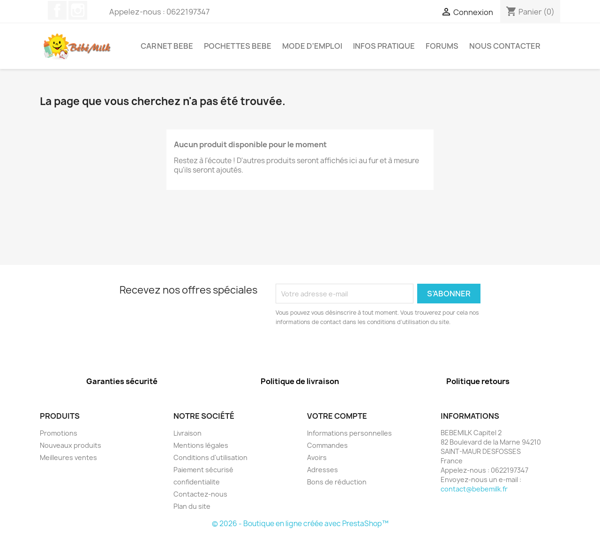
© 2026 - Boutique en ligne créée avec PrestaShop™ (300, 523)
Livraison (187, 433)
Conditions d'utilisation (210, 457)
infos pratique (384, 46)
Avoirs (317, 457)
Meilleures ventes (68, 457)
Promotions (58, 433)
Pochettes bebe (237, 46)
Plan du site (191, 506)
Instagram (77, 10)
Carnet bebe (167, 46)
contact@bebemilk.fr (474, 488)
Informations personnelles (349, 433)
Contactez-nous (200, 494)
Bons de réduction (337, 481)
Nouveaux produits (70, 445)
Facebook (57, 10)
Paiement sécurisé (203, 469)
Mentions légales (200, 445)
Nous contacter (504, 46)
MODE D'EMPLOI (312, 46)
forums (442, 46)
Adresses (322, 469)
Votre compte (337, 416)
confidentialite (196, 481)
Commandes (327, 445)
